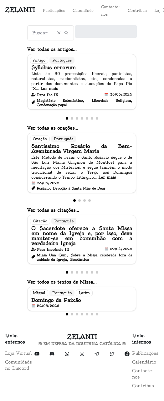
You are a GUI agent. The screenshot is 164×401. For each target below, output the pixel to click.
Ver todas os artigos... (52, 49)
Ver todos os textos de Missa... (62, 282)
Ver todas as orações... (52, 128)
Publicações (54, 10)
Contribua (137, 10)
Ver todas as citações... (53, 210)
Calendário (83, 10)
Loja (158, 10)
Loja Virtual (18, 353)
